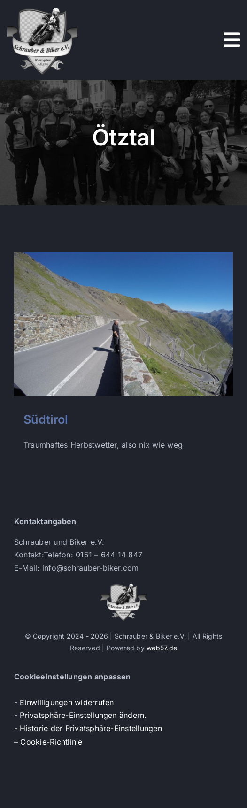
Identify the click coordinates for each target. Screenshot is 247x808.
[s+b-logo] (42, 8)
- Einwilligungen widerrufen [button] (64, 702)
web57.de (162, 648)
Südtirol (45, 419)
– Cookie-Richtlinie (48, 742)
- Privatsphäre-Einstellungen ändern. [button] (80, 715)
